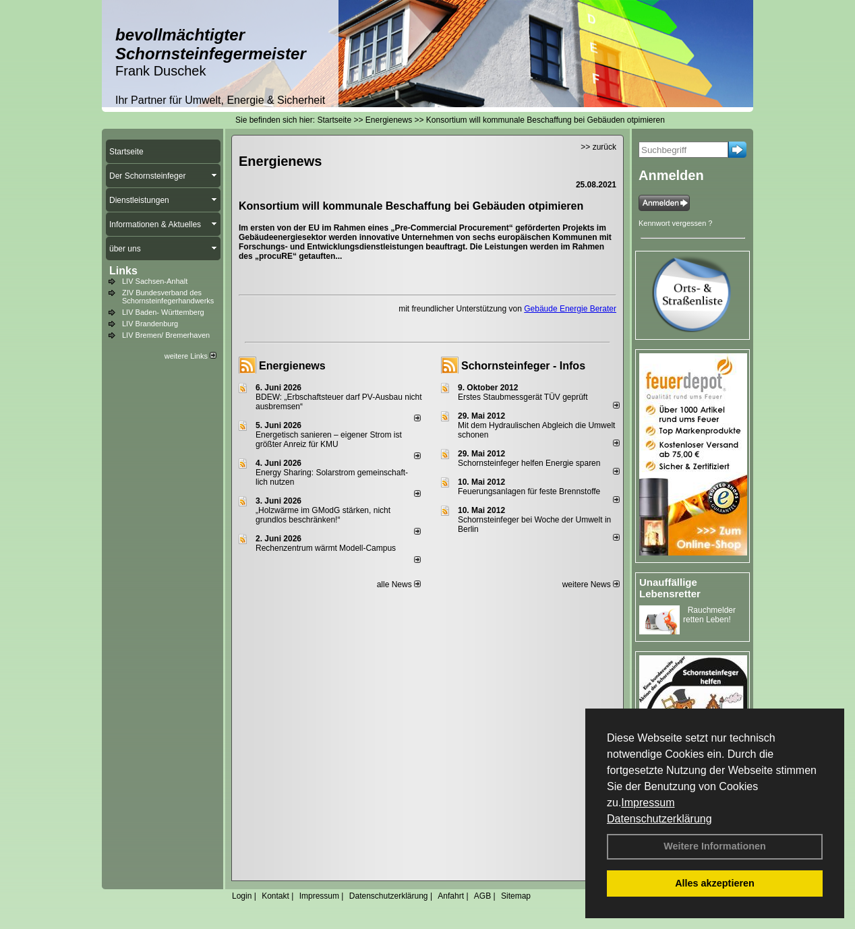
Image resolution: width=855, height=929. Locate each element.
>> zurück (598, 147)
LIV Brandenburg (150, 324)
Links (123, 270)
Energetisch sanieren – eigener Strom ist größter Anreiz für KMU (329, 439)
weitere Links (190, 356)
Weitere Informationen (715, 846)
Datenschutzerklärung (659, 819)
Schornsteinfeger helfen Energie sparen (529, 463)
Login (242, 896)
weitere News (591, 584)
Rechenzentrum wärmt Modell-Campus (326, 548)
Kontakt (275, 896)
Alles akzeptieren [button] (715, 883)
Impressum (647, 802)
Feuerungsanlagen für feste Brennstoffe (529, 491)
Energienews (292, 365)
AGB (482, 896)
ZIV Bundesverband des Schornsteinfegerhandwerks (168, 297)
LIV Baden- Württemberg (163, 312)
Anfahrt (451, 896)
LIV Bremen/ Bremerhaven (166, 335)
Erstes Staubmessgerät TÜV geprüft (523, 397)
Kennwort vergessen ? (675, 223)
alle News (399, 584)
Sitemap (516, 896)
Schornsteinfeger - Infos (523, 365)
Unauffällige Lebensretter (670, 587)
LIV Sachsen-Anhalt (154, 281)
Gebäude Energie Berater (570, 308)
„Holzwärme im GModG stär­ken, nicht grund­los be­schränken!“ (323, 515)
